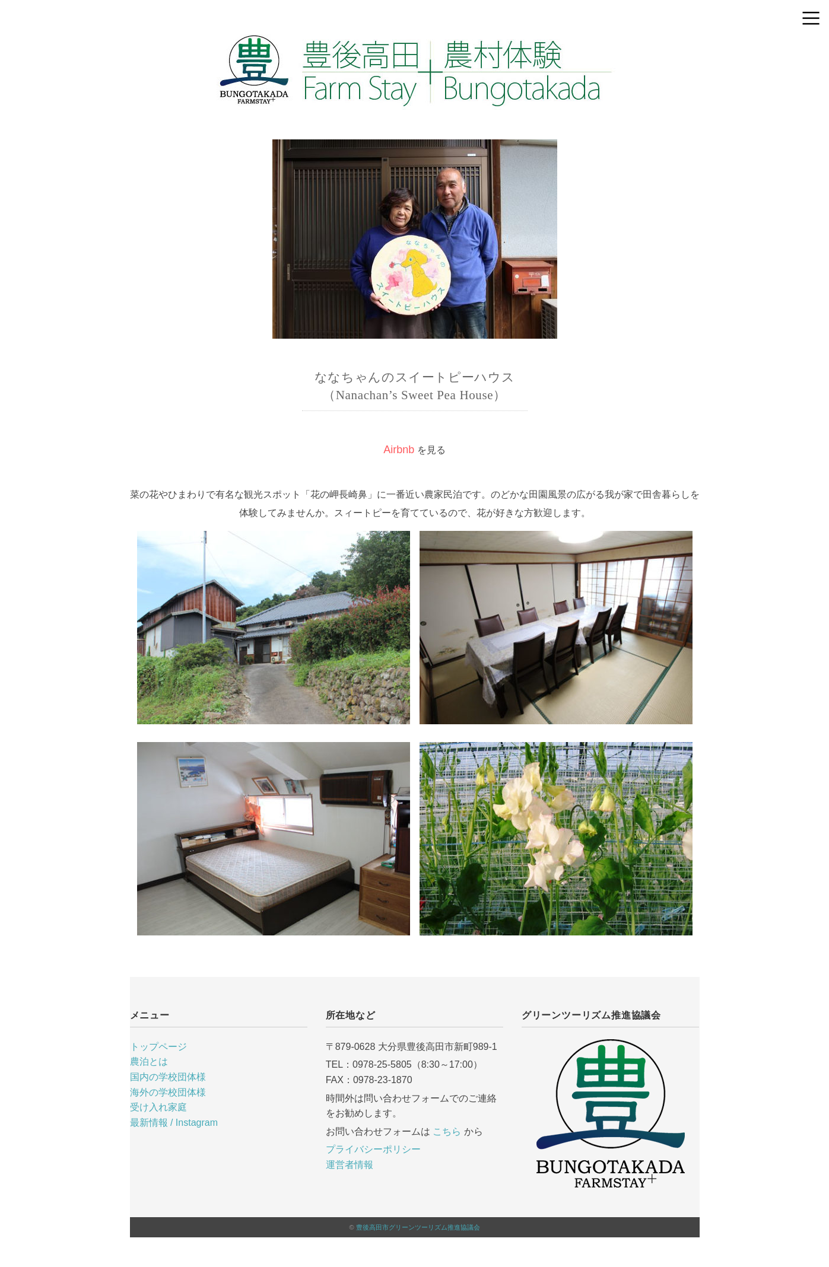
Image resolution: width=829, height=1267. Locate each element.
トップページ (158, 1047)
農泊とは (149, 1061)
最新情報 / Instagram (174, 1123)
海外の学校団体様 (168, 1092)
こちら (447, 1131)
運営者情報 (349, 1165)
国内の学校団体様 (168, 1077)
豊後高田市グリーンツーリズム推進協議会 (418, 1227)
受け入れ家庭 (158, 1107)
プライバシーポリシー (373, 1149)
